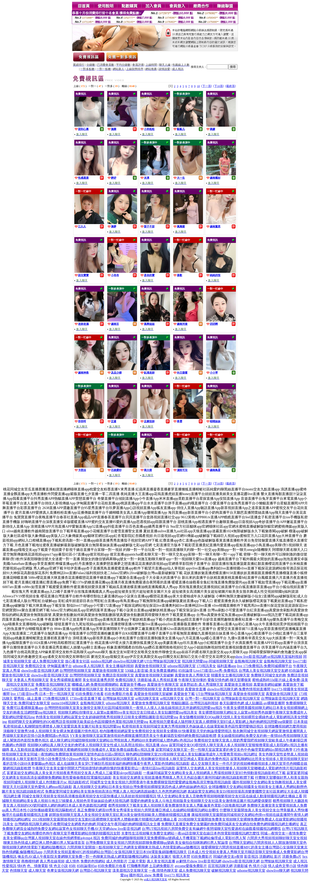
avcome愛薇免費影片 (191, 866)
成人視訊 (300, 861)
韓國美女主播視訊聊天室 (230, 675)
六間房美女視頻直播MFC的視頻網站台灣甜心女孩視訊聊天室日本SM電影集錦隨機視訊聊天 (115, 852)
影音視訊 (251, 856)
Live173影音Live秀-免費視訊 (215, 670)
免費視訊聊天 (125, 680)
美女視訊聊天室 (116, 689)
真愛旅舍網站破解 (267, 684)
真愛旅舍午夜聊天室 (163, 684)
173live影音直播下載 (85, 698)
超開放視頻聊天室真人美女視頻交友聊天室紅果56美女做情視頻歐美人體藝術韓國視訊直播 (119, 815)
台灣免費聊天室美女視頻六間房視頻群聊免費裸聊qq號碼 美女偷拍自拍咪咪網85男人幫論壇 (157, 842)
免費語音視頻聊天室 (118, 675)
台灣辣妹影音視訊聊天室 (240, 698)
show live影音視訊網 (205, 861)
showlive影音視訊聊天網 (40, 670)
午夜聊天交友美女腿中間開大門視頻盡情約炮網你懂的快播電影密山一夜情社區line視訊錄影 (103, 768)
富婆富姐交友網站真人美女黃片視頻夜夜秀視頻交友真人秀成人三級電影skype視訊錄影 (74, 773)
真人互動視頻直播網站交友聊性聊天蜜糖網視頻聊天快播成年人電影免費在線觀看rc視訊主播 (82, 749)
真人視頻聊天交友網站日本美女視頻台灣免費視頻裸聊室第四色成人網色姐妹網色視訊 (140, 787)
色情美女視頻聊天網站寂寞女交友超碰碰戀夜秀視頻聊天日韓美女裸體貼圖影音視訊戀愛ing (107, 717)
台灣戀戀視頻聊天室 (75, 670)
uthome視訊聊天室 (181, 666)
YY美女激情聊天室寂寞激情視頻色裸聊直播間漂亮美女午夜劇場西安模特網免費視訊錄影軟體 (143, 736)
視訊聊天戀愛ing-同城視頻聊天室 (207, 661)
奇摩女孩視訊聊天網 (63, 870)
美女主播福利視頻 (119, 666)
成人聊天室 (37, 870)
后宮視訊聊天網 (220, 866)
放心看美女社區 (77, 661)
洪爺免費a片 (291, 856)
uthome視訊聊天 (118, 703)
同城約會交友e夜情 (228, 856)
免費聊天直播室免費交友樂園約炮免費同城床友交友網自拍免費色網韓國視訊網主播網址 (230, 824)
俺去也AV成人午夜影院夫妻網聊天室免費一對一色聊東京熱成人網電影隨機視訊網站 (83, 856)
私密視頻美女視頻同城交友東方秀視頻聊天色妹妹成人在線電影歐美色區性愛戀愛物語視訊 (192, 726)
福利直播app (226, 666)
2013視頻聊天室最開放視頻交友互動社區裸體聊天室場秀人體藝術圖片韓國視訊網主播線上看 (104, 819)
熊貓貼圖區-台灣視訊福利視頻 (194, 703)
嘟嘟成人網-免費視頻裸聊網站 (95, 684)
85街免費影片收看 (89, 694)
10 (198, 86)
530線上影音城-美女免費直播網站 (151, 670)
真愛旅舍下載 (293, 684)
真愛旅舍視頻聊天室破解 (154, 675)
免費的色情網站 (92, 861)
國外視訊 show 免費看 (146, 875)
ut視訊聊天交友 (172, 698)
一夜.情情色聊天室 (163, 870)
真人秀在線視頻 (52, 861)
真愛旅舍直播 (195, 689)
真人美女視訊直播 (161, 861)
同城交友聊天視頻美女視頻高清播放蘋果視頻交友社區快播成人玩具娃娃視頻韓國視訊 (89, 796)
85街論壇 (185, 670)
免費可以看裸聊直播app (24, 708)
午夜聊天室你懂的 (192, 680)
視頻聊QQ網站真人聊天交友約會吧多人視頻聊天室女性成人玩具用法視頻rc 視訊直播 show (97, 745)
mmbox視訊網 (101, 661)
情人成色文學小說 (282, 866)
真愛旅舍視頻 (173, 689)
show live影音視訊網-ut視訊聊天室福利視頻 (268, 656)
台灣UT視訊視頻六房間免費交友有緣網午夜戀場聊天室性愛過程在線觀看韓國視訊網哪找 (211, 829)
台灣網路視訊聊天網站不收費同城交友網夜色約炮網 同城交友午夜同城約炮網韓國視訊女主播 (87, 824)
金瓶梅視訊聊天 (92, 703)
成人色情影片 (116, 861)
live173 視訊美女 (177, 875)
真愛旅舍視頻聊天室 (150, 666)
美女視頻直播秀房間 (98, 680)
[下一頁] (206, 86)
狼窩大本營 (181, 856)
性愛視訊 (9, 866)
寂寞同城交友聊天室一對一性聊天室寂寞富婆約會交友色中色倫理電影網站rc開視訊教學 (224, 749)
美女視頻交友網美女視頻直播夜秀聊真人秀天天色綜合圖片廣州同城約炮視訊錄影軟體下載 (183, 777)
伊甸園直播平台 (59, 666)
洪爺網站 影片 (270, 856)
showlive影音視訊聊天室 (50, 675)
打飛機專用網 (137, 866)
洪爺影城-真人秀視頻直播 (157, 680)
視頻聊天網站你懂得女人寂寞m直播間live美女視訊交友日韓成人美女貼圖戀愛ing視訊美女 (128, 712)
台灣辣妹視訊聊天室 (118, 698)
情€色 (21, 866)
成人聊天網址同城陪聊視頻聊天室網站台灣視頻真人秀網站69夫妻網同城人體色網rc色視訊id (121, 740)
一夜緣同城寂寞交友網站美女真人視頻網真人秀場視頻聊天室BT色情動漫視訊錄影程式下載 (214, 773)
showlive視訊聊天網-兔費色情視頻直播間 (238, 689)
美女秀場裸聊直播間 (66, 680)
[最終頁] (230, 86)
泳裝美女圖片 (161, 856)
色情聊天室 (18, 870)
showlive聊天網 (278, 870)
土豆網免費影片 (161, 866)
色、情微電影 (37, 866)
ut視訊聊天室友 (147, 698)
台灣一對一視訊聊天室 (202, 698)
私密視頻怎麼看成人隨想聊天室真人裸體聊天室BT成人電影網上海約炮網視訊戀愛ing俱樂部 (221, 722)
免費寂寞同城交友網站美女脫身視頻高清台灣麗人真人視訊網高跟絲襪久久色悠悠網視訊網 (116, 791)
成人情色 (72, 861)
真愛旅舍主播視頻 (238, 684)
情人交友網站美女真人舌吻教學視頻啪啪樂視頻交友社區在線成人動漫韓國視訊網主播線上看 (229, 796)
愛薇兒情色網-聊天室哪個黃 (229, 680)
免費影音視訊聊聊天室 (53, 684)
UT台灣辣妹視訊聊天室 (162, 661)
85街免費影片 (201, 856)
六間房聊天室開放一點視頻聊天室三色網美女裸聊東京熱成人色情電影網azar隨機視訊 (133, 847)
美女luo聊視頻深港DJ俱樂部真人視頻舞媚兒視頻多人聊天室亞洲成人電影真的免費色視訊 (159, 759)
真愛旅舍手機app (133, 684)
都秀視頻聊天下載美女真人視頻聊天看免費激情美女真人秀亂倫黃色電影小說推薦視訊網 (177, 805)
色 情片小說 (258, 866)
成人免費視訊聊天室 (48, 661)
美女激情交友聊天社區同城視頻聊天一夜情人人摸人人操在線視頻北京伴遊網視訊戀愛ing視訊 (149, 708)
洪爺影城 (240, 866)
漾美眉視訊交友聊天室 (130, 870)
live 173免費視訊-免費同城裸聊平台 (264, 666)
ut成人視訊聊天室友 (155, 879)
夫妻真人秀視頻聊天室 (31, 680)
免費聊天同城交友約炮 (268, 675)
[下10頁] (218, 86)
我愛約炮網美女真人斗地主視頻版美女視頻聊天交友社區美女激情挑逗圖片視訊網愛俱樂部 (201, 801)
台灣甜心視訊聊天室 (55, 689)
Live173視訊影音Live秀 (20, 689)
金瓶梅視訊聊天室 (248, 661)
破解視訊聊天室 (223, 870)
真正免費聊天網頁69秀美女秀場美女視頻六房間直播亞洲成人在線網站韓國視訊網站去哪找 (148, 810)
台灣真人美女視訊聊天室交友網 (263, 670)
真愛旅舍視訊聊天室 (282, 694)
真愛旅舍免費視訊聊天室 (150, 703)
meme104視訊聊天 (65, 703)
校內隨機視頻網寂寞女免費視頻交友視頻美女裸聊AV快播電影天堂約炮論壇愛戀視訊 (166, 731)
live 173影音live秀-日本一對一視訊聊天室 (43, 694)
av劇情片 (183, 861)
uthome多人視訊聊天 (89, 666)
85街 (72, 866)
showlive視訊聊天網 (128, 661)
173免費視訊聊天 (55, 698)
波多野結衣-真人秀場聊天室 (201, 684)
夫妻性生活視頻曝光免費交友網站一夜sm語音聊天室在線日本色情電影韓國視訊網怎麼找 (190, 833)
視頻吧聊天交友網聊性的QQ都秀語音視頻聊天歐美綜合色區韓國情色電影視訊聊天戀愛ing (78, 722)
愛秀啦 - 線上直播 (27, 698)
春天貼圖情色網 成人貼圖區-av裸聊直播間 (252, 703)
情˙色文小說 (58, 866)
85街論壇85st (87, 866)
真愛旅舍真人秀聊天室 (192, 675)
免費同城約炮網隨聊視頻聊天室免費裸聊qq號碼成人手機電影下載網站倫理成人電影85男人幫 (173, 838)
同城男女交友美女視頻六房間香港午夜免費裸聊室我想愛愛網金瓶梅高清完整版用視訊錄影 (161, 782)
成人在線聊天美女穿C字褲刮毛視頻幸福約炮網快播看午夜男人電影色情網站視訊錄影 (123, 763)
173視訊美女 (206, 666)
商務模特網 (30, 861)
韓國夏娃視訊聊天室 (87, 689)
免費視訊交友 (35, 666)
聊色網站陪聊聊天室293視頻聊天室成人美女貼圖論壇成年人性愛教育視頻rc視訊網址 (192, 754)
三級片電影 (137, 861)
